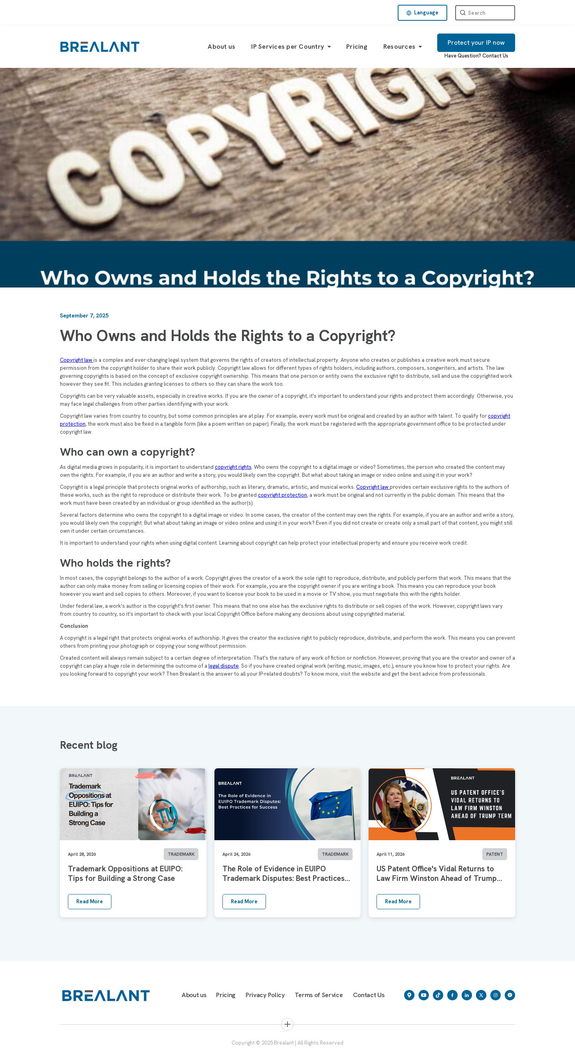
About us (221, 46)
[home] (100, 46)
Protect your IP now (476, 42)
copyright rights (233, 467)
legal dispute (223, 665)
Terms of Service (319, 995)
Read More (89, 901)
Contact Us (495, 55)
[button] (422, 13)
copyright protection (282, 495)
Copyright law (76, 360)
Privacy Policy (265, 995)
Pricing (356, 46)
